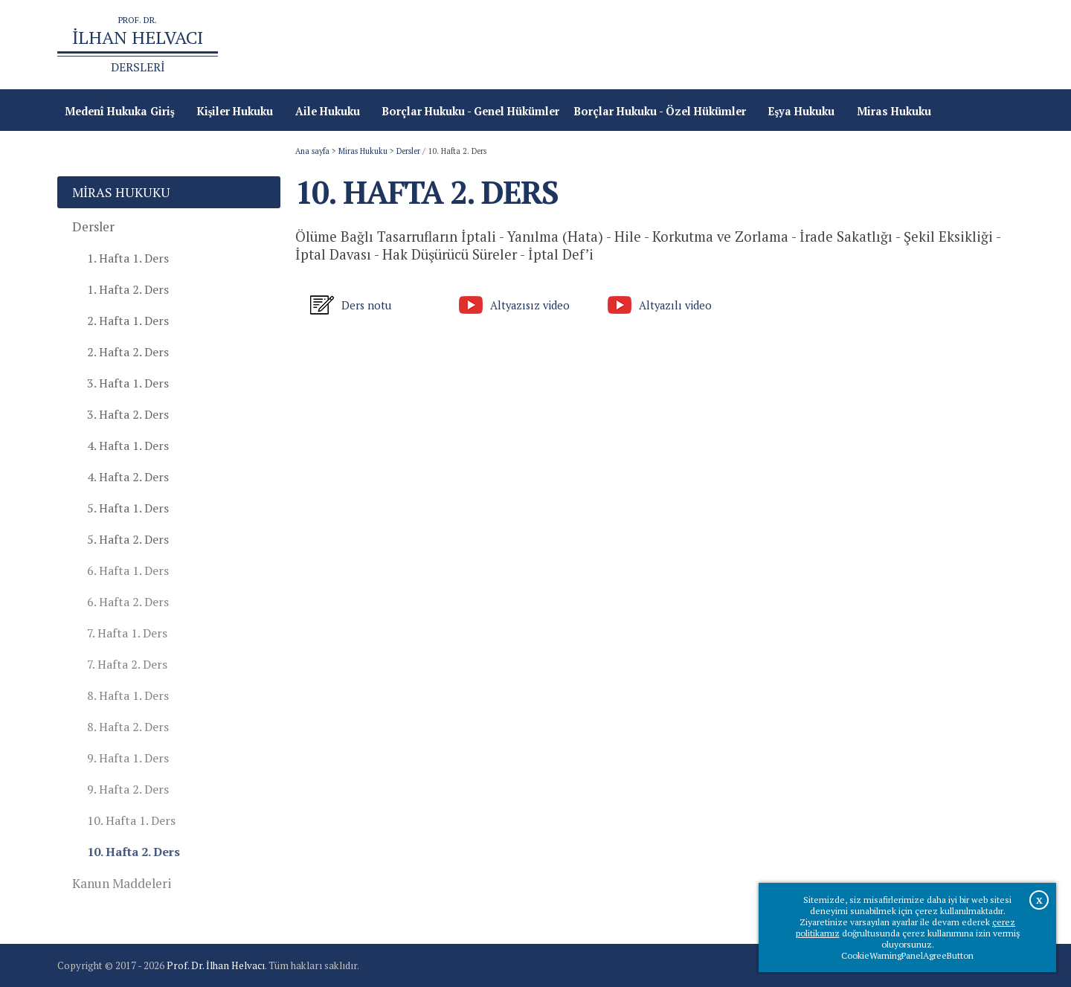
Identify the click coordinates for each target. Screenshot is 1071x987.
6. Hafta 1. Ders (128, 570)
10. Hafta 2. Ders (133, 851)
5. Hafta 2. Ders (128, 539)
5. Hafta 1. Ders (128, 508)
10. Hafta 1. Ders (131, 820)
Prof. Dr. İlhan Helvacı (216, 965)
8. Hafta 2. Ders (128, 726)
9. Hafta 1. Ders (128, 758)
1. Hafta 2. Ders (128, 289)
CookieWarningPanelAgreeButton (907, 955)
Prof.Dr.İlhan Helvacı (782, 45)
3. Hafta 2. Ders (128, 414)
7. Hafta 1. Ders (127, 633)
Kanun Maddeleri (122, 883)
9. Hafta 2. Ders (128, 789)
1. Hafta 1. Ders (128, 258)
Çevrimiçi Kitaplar (902, 45)
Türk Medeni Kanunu (530, 45)
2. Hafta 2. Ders (128, 352)
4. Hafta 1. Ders (128, 445)
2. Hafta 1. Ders (128, 320)
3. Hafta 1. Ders (128, 383)
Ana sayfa (433, 45)
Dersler (408, 151)
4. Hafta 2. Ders (128, 477)
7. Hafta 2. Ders (127, 664)
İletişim (986, 45)
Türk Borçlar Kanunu (657, 45)
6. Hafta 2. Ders (128, 602)
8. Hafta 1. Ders (128, 695)
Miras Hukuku (362, 151)
